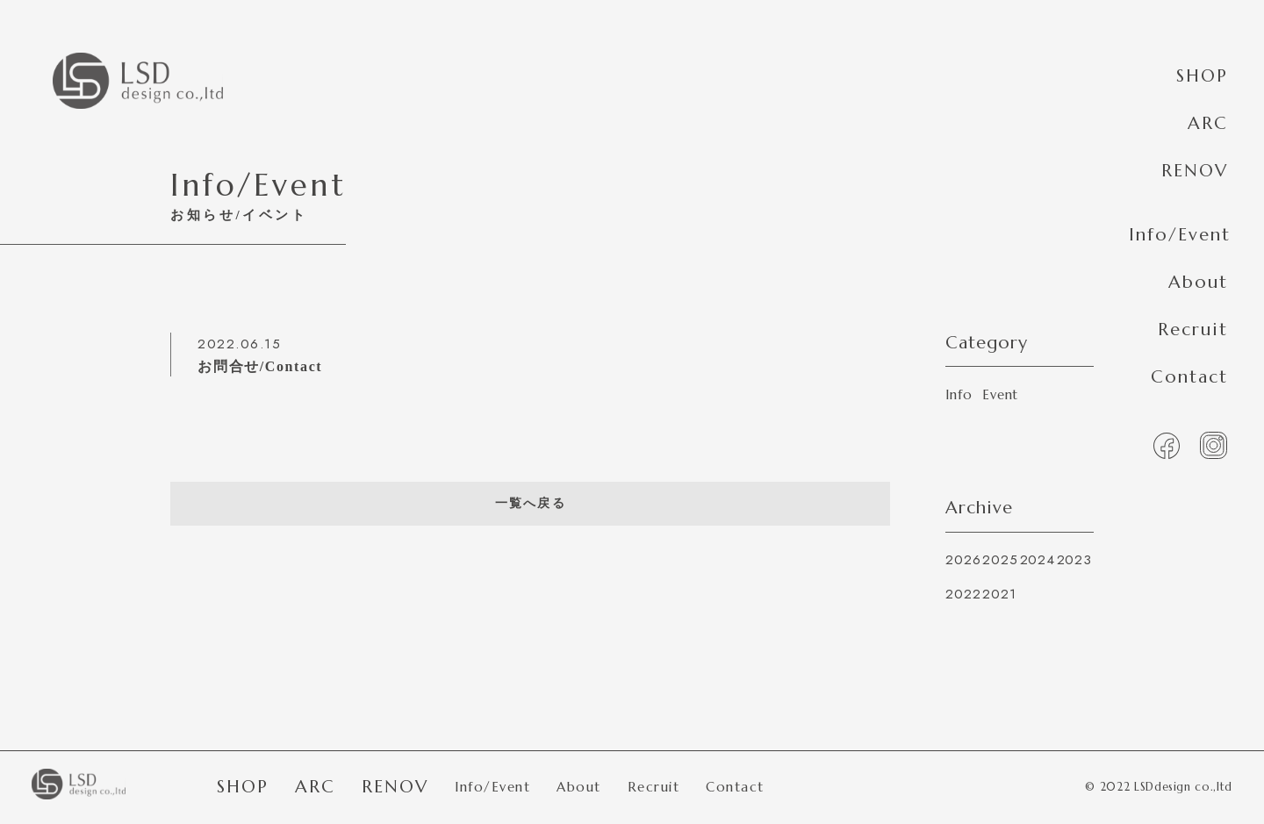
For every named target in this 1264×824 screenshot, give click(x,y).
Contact (1189, 377)
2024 (1037, 560)
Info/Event (1180, 235)
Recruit (1193, 329)
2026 (962, 560)
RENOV (1194, 171)
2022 (962, 594)
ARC (1208, 123)
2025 (999, 560)
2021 (999, 594)
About (1198, 282)
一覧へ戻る (530, 503)
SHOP (1202, 76)
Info (958, 394)
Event (1000, 394)
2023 (1074, 560)
